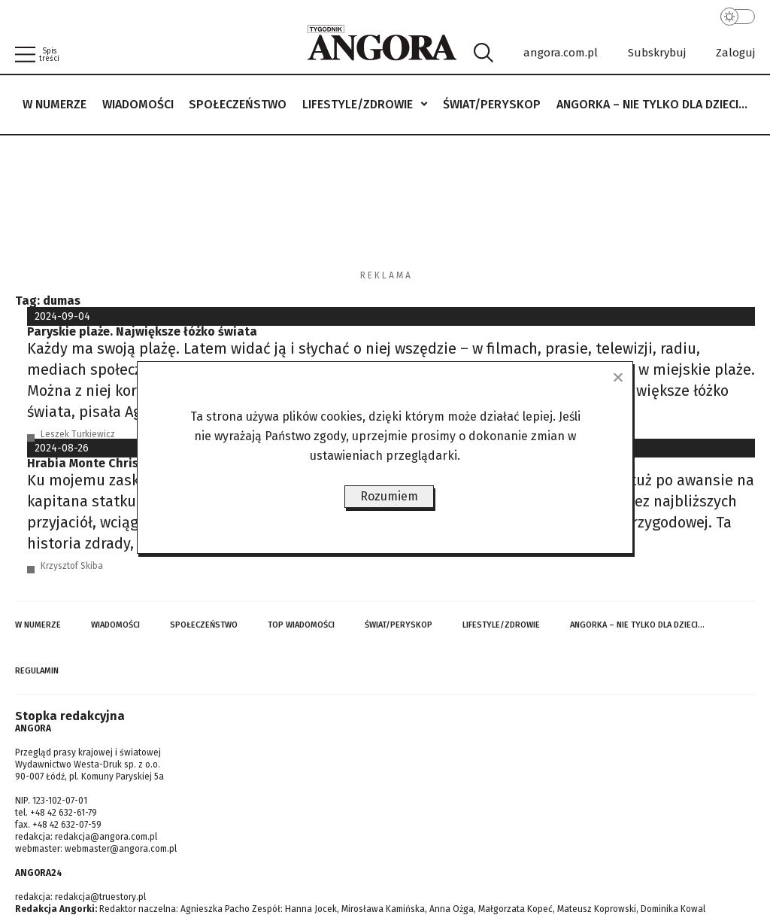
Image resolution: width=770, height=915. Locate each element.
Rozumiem (389, 496)
